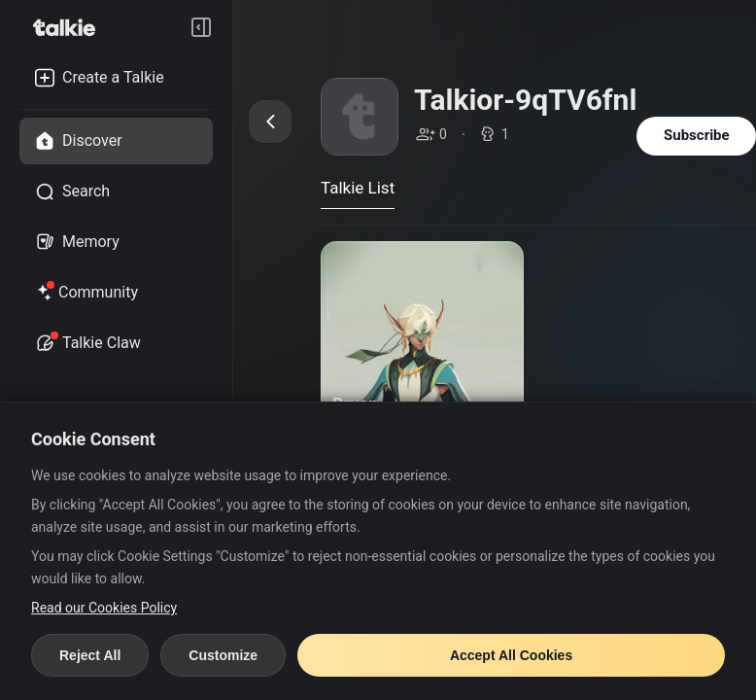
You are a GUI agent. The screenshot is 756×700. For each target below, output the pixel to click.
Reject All (89, 655)
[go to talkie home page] (69, 27)
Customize (223, 655)
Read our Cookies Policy (104, 607)
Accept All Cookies (511, 655)
